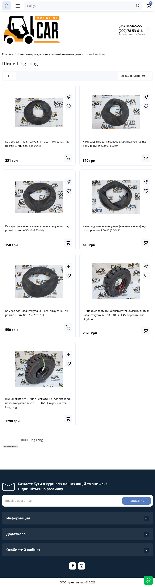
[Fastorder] (68, 97)
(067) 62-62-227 (131, 26)
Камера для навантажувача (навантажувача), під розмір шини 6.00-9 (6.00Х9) (114, 144)
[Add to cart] (68, 158)
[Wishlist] (68, 106)
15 (9, 75)
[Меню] (17, 5)
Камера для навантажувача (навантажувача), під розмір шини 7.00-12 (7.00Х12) (114, 228)
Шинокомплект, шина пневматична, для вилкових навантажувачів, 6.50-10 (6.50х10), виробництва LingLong (38, 403)
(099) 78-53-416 (131, 31)
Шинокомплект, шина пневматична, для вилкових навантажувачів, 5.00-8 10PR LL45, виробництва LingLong (116, 315)
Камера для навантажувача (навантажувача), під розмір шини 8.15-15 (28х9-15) (36, 313)
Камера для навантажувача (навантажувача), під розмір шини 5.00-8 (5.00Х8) (36, 144)
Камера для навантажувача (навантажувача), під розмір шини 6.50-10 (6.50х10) (36, 228)
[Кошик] (148, 5)
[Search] (137, 5)
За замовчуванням (135, 75)
